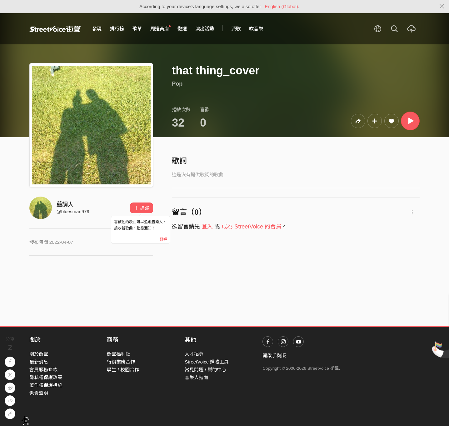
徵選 (182, 28)
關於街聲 (38, 354)
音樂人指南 (196, 377)
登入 (207, 226)
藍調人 (65, 204)
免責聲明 (38, 393)
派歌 (236, 28)
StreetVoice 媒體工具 (207, 361)
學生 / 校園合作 (123, 369)
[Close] (442, 6)
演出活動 (204, 28)
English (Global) (281, 6)
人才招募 (194, 354)
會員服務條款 (43, 369)
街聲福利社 (118, 354)
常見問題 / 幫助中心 (205, 369)
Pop (177, 84)
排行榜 (117, 28)
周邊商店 (160, 28)
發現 (97, 28)
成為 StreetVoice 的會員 (252, 226)
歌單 (137, 28)
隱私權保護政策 (45, 377)
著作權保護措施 (45, 385)
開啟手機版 (274, 355)
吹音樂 (256, 28)
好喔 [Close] (163, 239)
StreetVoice (55, 29)
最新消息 (38, 361)
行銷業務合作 (121, 361)
